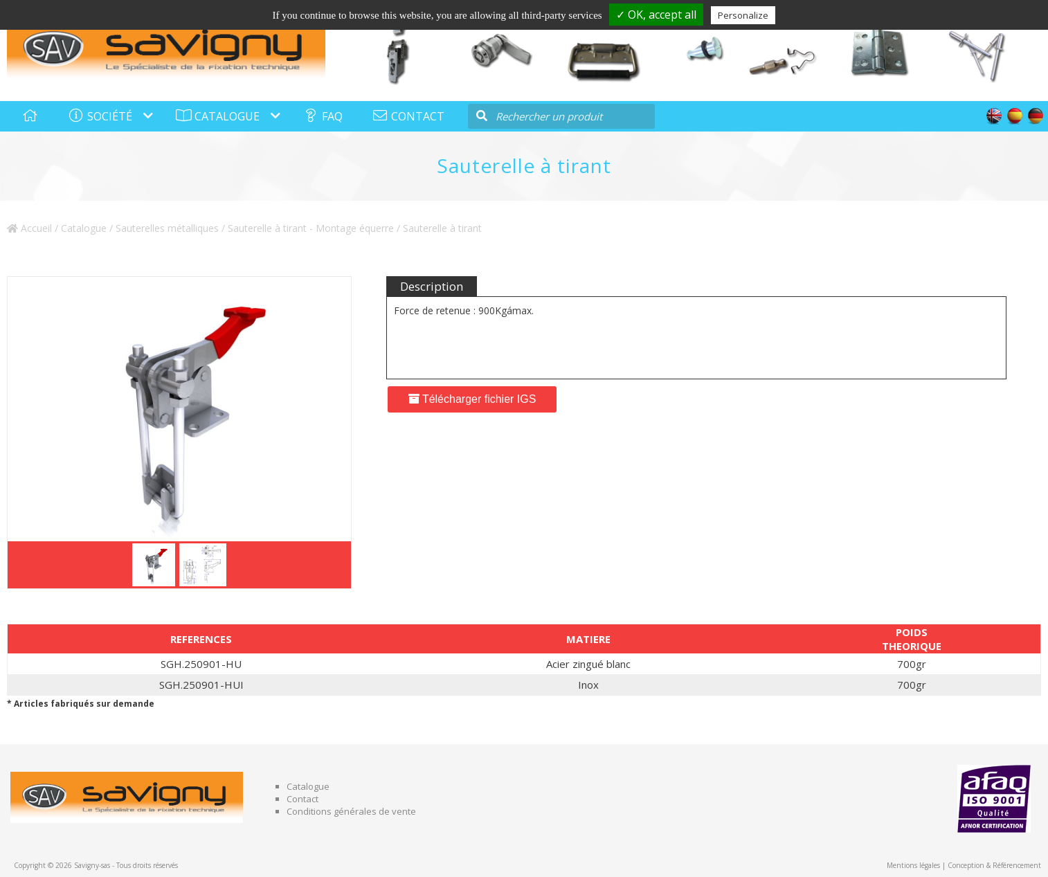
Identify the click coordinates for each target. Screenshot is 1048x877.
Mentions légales (913, 865)
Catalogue (84, 228)
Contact (302, 799)
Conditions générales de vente (351, 811)
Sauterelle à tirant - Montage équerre (311, 228)
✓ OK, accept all (656, 14)
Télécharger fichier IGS (472, 399)
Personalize (743, 15)
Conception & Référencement (994, 865)
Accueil (29, 228)
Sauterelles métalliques (167, 228)
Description (431, 286)
